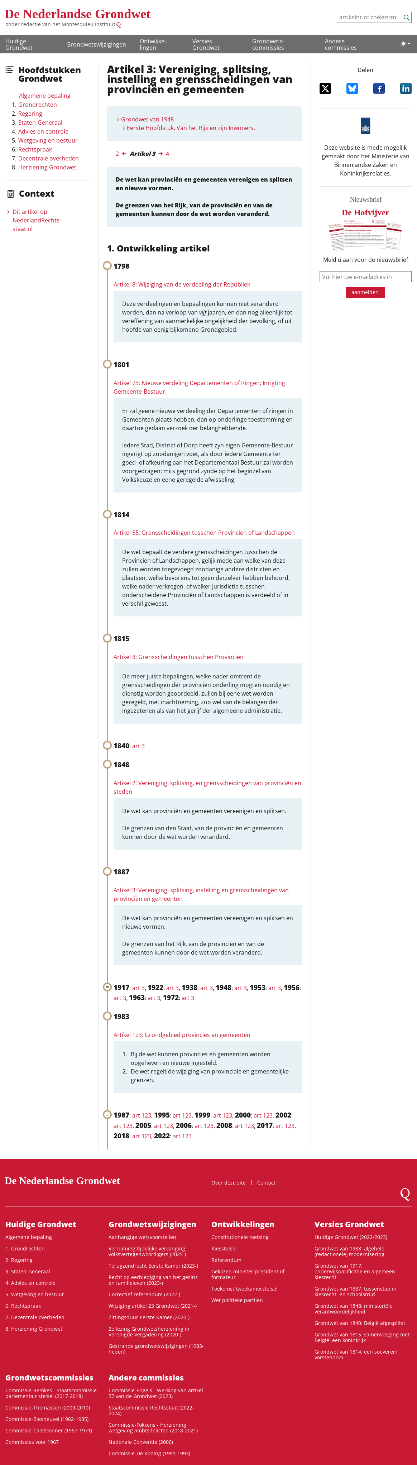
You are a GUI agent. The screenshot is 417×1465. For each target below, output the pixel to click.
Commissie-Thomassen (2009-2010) (47, 1407)
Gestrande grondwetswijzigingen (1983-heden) (156, 1348)
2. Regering (19, 1260)
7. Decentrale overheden (34, 1317)
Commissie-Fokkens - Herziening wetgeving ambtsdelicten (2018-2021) (153, 1427)
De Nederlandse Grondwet (77, 14)
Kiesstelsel (224, 1248)
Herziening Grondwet (47, 167)
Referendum (226, 1260)
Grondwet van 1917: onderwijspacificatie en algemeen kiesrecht (355, 1271)
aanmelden (365, 292)
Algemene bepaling (45, 96)
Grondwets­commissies (268, 44)
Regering (30, 113)
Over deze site (228, 1182)
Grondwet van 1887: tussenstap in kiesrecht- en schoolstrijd (356, 1291)
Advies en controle (43, 131)
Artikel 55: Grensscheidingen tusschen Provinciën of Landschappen (204, 533)
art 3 (138, 746)
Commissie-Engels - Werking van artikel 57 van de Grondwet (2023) (156, 1393)
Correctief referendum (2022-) (144, 1294)
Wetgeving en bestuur (48, 140)
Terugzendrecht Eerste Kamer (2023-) (153, 1265)
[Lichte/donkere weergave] (406, 44)
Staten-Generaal (40, 122)
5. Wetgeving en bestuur (34, 1294)
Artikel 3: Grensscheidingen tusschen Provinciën (179, 657)
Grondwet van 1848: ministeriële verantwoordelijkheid (354, 1308)
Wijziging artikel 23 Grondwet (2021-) (153, 1305)
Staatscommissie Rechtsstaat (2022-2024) (151, 1410)
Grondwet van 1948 (147, 119)
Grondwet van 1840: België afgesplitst (360, 1323)
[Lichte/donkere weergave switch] (406, 44)
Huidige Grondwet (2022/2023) (351, 1237)
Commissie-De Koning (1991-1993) (149, 1453)
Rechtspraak (35, 149)
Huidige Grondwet (19, 44)
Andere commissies (341, 44)
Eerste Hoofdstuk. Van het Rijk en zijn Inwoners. (191, 128)
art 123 (141, 1115)
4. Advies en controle (30, 1282)
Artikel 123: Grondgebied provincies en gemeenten (182, 1035)
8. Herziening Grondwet (33, 1328)
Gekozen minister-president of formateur (247, 1274)
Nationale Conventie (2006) (141, 1441)
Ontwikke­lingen (153, 44)
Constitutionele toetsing (240, 1237)
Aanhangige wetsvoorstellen (142, 1237)
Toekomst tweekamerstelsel (244, 1288)
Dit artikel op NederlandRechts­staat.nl (37, 220)
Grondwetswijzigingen (96, 44)
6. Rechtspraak (23, 1305)
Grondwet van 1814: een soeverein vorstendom (356, 1354)
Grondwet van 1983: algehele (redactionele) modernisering (349, 1251)
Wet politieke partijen (237, 1300)
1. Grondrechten (25, 1248)
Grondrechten (37, 105)
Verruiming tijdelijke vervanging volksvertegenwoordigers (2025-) (147, 1251)
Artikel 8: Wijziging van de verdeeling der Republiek (182, 284)
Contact (266, 1182)
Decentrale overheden (48, 158)
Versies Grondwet (206, 44)
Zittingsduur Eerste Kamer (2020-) (149, 1317)
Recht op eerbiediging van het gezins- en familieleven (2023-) (154, 1280)
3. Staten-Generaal (27, 1271)
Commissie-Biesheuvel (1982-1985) (46, 1419)
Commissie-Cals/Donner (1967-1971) (48, 1430)
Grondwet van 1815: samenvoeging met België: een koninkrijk (362, 1337)
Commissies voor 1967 (32, 1441)
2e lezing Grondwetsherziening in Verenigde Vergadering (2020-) (149, 1331)
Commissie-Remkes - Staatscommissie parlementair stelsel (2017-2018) (51, 1393)
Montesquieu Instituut (88, 24)
